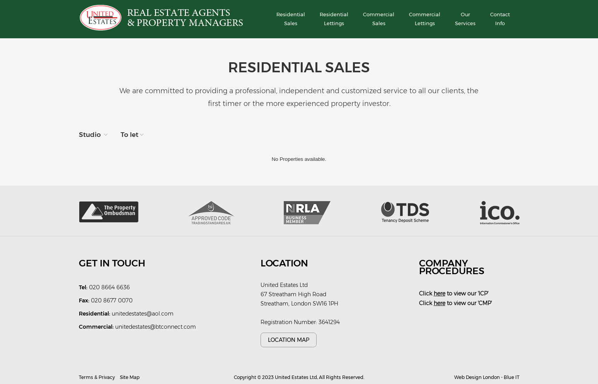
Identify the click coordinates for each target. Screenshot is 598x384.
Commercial (378, 19)
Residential (290, 19)
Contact (500, 19)
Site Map (130, 377)
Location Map (288, 339)
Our (465, 19)
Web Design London (477, 377)
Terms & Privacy (97, 377)
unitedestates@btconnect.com (155, 326)
